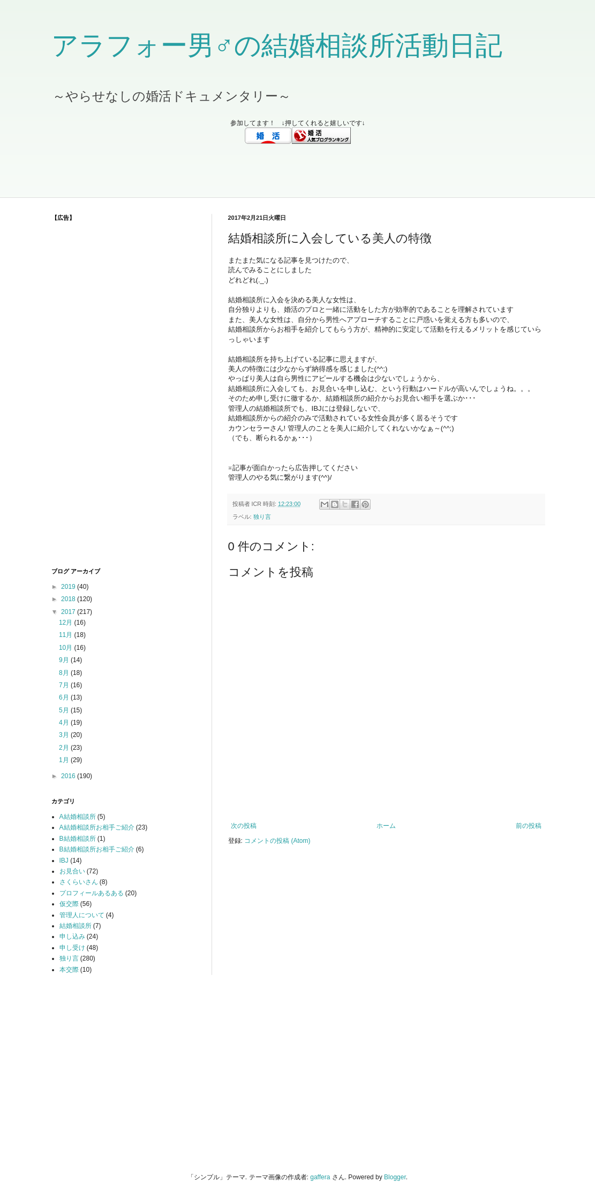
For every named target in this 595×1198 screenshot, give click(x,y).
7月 (65, 685)
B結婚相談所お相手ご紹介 (96, 849)
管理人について (81, 915)
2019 (69, 586)
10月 (66, 647)
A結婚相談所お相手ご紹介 (96, 827)
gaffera (320, 1177)
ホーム (386, 826)
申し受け (72, 947)
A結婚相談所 (77, 816)
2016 (69, 776)
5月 (65, 710)
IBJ (64, 860)
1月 (65, 760)
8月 (65, 673)
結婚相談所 (75, 926)
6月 (65, 697)
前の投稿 (528, 826)
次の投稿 (244, 826)
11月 (66, 635)
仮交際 (69, 904)
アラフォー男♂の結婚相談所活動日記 (277, 45)
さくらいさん (78, 882)
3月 (65, 735)
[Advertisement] (298, 171)
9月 (65, 660)
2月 (65, 747)
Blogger (395, 1177)
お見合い (72, 871)
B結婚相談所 (77, 838)
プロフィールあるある (91, 893)
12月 (66, 622)
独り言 (262, 516)
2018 (69, 599)
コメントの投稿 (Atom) (277, 840)
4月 (65, 722)
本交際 (69, 969)
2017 (69, 612)
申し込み (72, 936)
